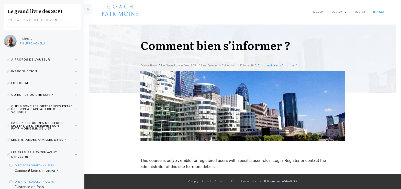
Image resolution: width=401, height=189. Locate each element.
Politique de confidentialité (280, 181)
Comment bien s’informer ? (36, 170)
